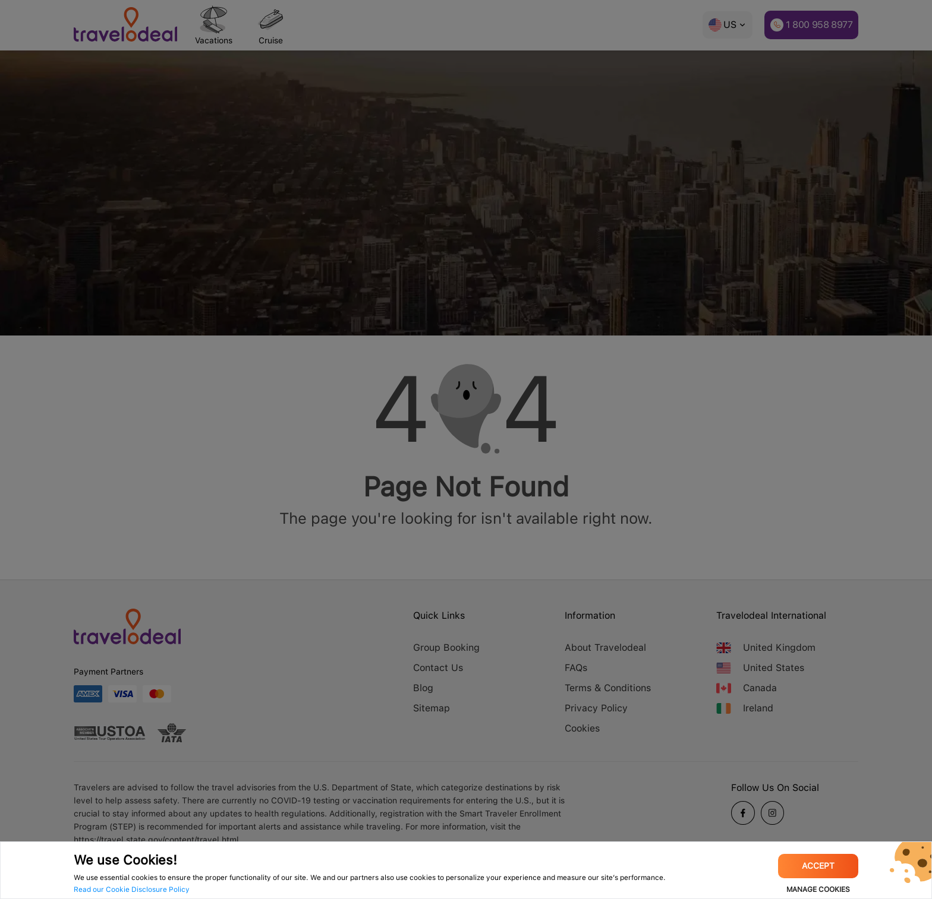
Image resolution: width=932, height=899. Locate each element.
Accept (818, 865)
